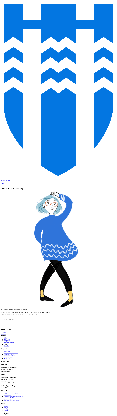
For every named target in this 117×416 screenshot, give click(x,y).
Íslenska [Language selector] (5, 344)
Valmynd (8, 180)
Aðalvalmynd (4, 332)
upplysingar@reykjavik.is (13, 396)
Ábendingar (11, 400)
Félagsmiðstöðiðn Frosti (9, 355)
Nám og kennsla (7, 339)
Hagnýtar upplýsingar (9, 342)
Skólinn (5, 338)
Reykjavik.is (7, 358)
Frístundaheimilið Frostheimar (11, 353)
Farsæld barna (7, 351)
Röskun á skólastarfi (8, 357)
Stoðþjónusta (7, 340)
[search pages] (11, 320)
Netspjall (11, 394)
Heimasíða (3, 334)
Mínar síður (6, 346)
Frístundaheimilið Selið (9, 354)
